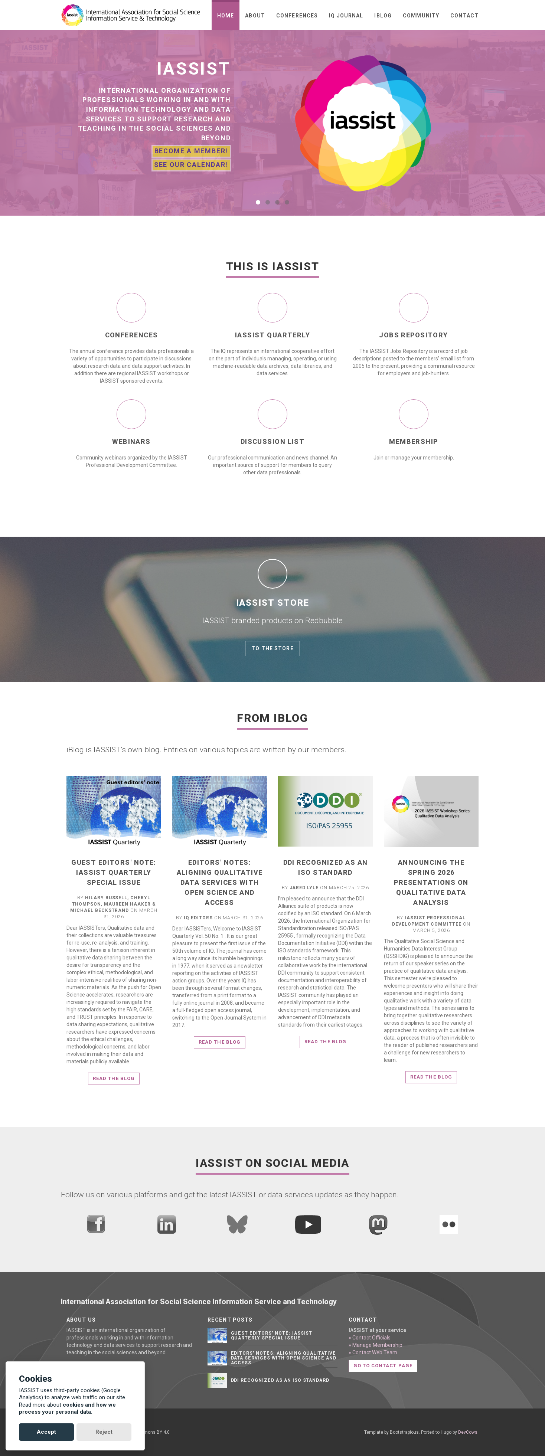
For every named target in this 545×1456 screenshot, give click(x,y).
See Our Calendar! (190, 164)
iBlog (383, 16)
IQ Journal (346, 16)
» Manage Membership (375, 1345)
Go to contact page (382, 1365)
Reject (103, 1432)
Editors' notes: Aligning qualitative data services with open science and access (220, 882)
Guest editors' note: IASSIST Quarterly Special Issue (113, 872)
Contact (464, 16)
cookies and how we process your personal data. (67, 1408)
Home (225, 16)
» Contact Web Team (373, 1352)
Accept (46, 1432)
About (255, 16)
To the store (272, 648)
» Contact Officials (370, 1338)
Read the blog (114, 1078)
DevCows (467, 1432)
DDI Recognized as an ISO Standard (280, 1380)
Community (421, 16)
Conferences (297, 16)
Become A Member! (191, 151)
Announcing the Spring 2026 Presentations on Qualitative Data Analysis (431, 882)
